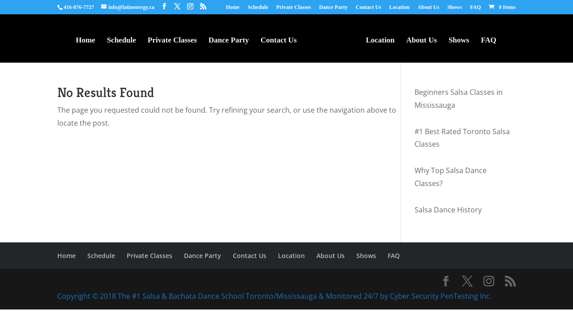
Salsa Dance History (448, 210)
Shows (454, 7)
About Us (428, 7)
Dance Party (333, 7)
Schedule (258, 7)
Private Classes (293, 7)
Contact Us (368, 7)
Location (399, 7)
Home (233, 7)
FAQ (475, 7)
